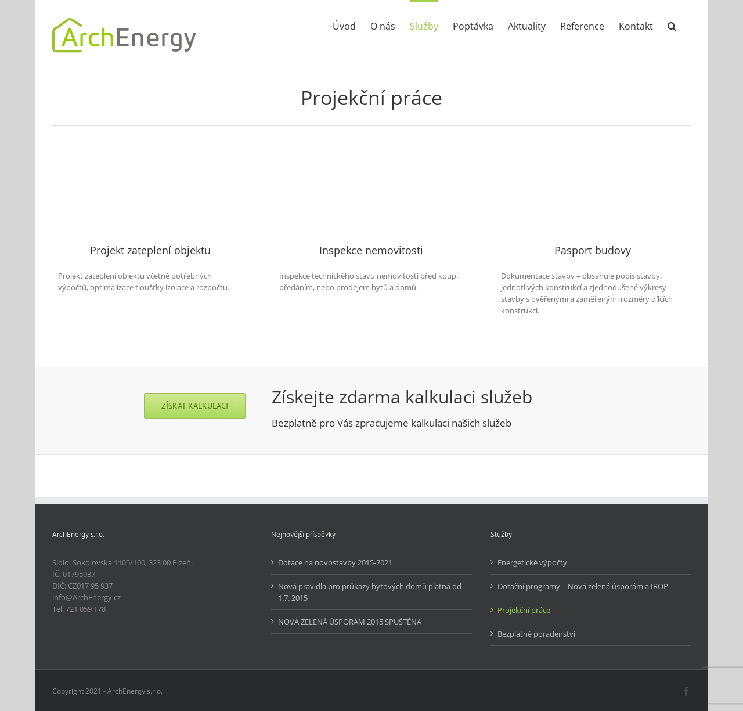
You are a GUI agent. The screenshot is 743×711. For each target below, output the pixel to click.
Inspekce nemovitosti (371, 250)
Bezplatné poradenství (536, 634)
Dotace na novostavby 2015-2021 (335, 562)
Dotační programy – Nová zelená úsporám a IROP (582, 586)
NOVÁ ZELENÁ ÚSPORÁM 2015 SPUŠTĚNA (349, 621)
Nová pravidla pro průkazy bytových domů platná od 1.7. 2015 (369, 592)
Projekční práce (523, 610)
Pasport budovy (592, 250)
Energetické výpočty (532, 562)
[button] (672, 25)
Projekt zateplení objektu (150, 250)
